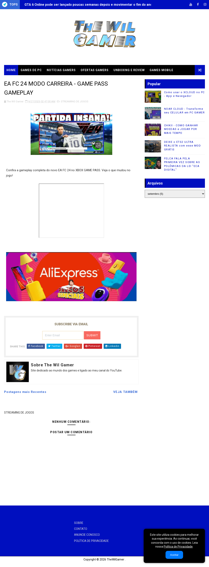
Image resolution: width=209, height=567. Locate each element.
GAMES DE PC (31, 70)
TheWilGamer (115, 559)
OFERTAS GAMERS (95, 70)
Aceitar (174, 554)
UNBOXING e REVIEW (129, 70)
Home (11, 70)
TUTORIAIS (42, 80)
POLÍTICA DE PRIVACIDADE (91, 540)
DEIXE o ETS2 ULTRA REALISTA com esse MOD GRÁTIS (182, 145)
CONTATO (80, 528)
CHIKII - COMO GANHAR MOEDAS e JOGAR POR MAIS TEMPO (181, 129)
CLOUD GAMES (18, 80)
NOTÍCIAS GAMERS (61, 70)
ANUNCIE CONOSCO (87, 534)
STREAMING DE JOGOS (74, 101)
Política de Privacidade (178, 546)
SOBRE (78, 523)
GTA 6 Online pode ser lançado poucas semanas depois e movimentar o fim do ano (88, 5)
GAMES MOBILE (161, 70)
